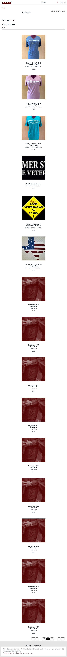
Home (3, 8)
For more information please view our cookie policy (17, 653)
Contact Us (37, 645)
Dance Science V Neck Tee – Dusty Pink (33, 104)
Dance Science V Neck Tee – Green (33, 144)
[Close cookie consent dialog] (63, 649)
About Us (28, 645)
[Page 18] (48, 638)
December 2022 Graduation (33, 547)
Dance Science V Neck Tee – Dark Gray (33, 63)
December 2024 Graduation (33, 627)
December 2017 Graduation (33, 345)
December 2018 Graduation (33, 386)
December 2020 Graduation (33, 466)
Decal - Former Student (33, 184)
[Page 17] (44, 638)
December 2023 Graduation (33, 587)
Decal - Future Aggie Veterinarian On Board (33, 225)
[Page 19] (52, 638)
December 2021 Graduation (33, 506)
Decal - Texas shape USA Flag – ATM (33, 265)
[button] (33, 27)
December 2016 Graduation (33, 305)
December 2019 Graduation (33, 426)
